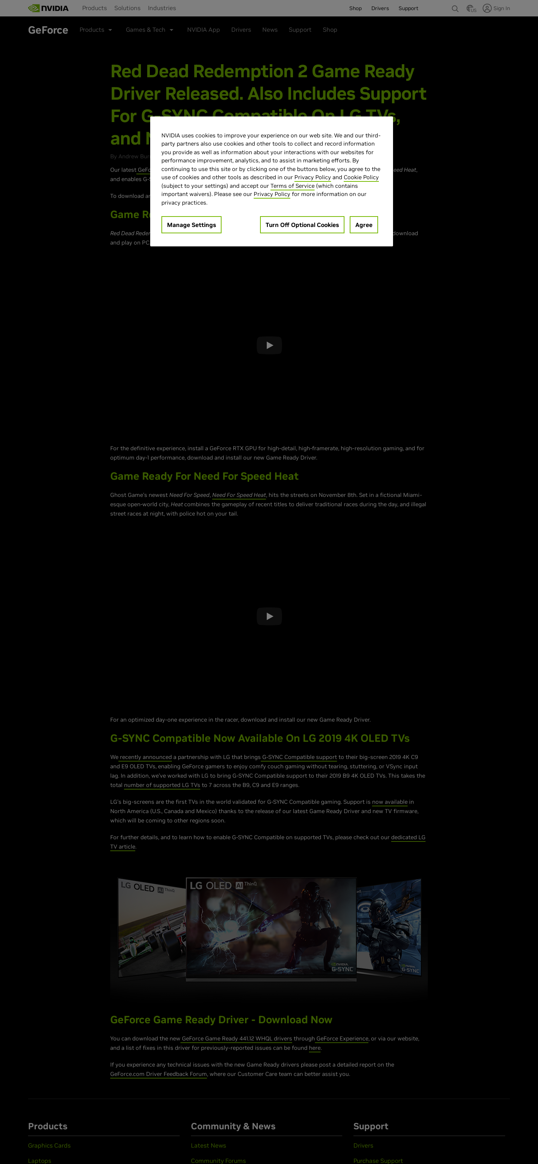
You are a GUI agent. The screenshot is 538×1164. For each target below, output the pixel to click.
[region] (271, 181)
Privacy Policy (312, 177)
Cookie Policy (361, 177)
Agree (363, 224)
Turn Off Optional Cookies (302, 224)
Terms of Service (292, 185)
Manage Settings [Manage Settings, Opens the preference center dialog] (191, 224)
